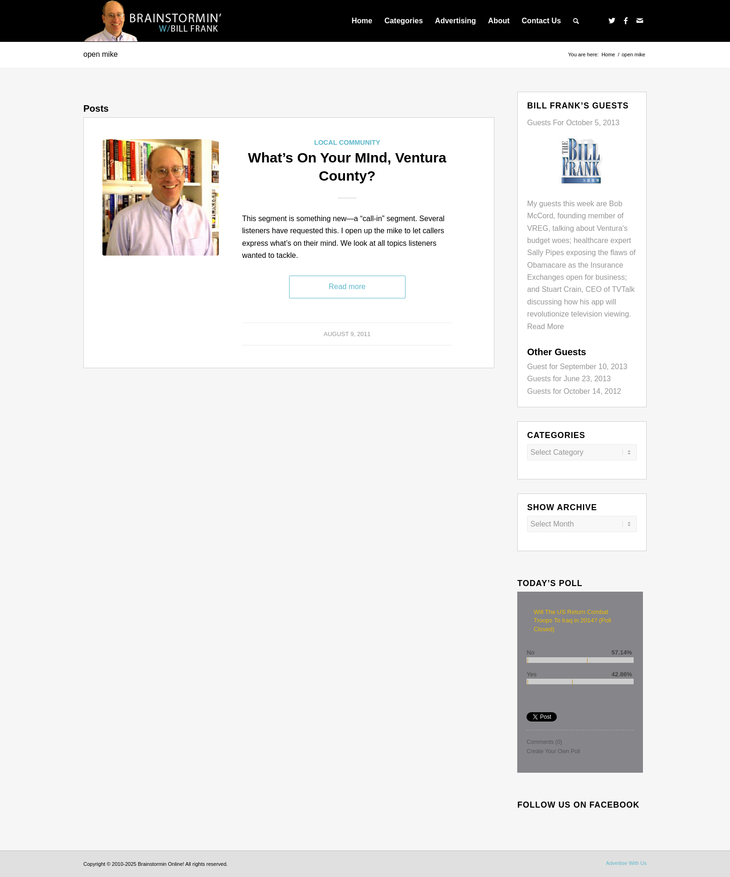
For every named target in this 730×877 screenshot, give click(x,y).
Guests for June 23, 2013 (569, 379)
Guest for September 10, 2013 (577, 367)
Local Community (347, 142)
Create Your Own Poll (553, 751)
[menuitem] (361, 20)
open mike (100, 54)
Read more (347, 286)
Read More (545, 327)
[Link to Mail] (640, 20)
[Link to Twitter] (612, 20)
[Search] (576, 20)
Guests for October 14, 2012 (574, 391)
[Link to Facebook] (626, 20)
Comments (544, 742)
